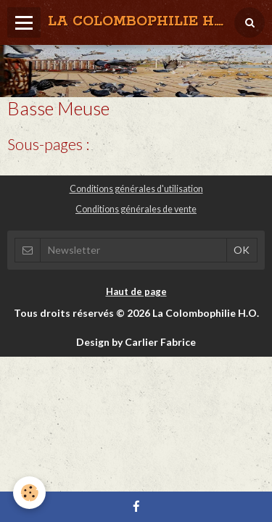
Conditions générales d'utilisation (136, 188)
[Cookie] (29, 492)
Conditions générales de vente (136, 209)
